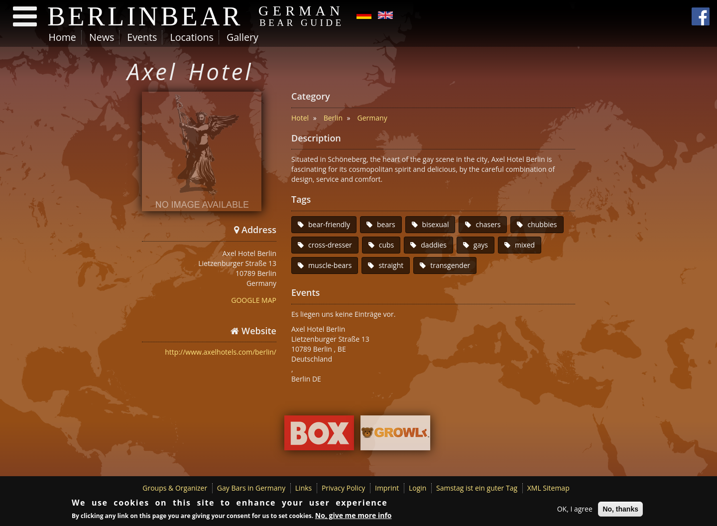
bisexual (435, 224)
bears (386, 224)
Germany (372, 118)
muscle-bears (330, 265)
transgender (450, 265)
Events (142, 37)
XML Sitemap (548, 488)
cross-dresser (330, 245)
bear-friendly (329, 224)
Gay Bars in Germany (251, 488)
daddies (434, 245)
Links (303, 488)
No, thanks (620, 510)
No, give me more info (353, 517)
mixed (525, 245)
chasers (488, 224)
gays (481, 245)
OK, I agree (575, 510)
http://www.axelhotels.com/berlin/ (220, 352)
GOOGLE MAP (253, 300)
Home (62, 37)
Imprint (387, 488)
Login (417, 488)
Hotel (300, 118)
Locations (191, 37)
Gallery (242, 37)
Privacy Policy (343, 488)
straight (390, 265)
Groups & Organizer (174, 488)
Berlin (333, 118)
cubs (386, 245)
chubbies (542, 224)
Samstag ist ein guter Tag (476, 488)
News (101, 37)
